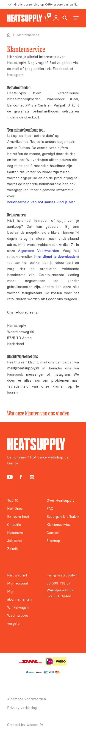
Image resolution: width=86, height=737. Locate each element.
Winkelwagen (18, 607)
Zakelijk (13, 549)
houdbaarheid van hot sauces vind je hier (41, 202)
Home (8, 35)
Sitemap (53, 540)
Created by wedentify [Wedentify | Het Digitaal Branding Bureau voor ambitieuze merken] (25, 725)
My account (56, 18)
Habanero (15, 532)
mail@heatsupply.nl (62, 575)
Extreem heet (18, 516)
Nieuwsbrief (17, 575)
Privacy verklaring (22, 707)
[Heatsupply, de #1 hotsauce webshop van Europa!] (24, 18)
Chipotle (14, 524)
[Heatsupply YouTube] (10, 477)
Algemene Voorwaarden (38, 250)
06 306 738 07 (59, 583)
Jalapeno (14, 540)
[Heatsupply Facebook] (20, 477)
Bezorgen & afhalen (63, 516)
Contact (53, 532)
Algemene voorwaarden (26, 699)
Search (65, 18)
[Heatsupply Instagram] (32, 477)
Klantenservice (59, 524)
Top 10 (12, 500)
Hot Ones (15, 508)
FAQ (50, 508)
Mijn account (17, 583)
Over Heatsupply (61, 500)
